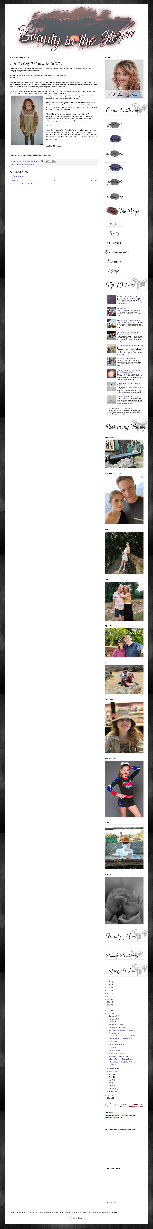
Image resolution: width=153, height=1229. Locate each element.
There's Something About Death (127, 396)
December (112, 1016)
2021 (109, 993)
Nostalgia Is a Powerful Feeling (119, 1056)
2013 (109, 1095)
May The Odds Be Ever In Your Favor (129, 296)
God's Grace (113, 1042)
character (18, 164)
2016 (109, 1008)
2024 (109, 985)
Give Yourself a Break (116, 1024)
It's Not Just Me (114, 1033)
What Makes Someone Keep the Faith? (120, 408)
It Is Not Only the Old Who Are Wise (120, 1039)
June (111, 1077)
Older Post (93, 180)
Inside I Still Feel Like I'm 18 (126, 358)
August (111, 1071)
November (112, 1019)
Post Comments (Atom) (26, 184)
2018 (109, 1002)
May (110, 1080)
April (110, 1083)
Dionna (28, 161)
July (110, 1074)
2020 (109, 996)
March (111, 1086)
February (112, 1089)
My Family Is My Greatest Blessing (128, 320)
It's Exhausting (121, 308)
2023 (109, 987)
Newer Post (14, 180)
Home (54, 180)
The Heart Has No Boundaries (118, 1027)
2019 (109, 999)
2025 (109, 982)
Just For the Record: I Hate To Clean (121, 1030)
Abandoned (112, 1065)
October (112, 1022)
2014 (109, 1013)
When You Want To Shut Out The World (121, 1036)
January (112, 1091)
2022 (109, 990)
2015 (109, 1011)
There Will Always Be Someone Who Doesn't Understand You (129, 371)
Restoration (112, 1047)
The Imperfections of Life (117, 1044)
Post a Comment (18, 176)
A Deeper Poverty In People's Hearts (121, 1059)
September (113, 1068)
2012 (109, 1098)
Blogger (80, 1218)
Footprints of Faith (115, 1050)
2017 (109, 1005)
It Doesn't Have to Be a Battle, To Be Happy (123, 1062)
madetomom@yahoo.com (102, 1212)
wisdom (31, 164)
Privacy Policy (111, 1202)
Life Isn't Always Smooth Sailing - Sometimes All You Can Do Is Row (128, 333)
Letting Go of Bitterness (116, 1053)
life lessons (25, 164)
